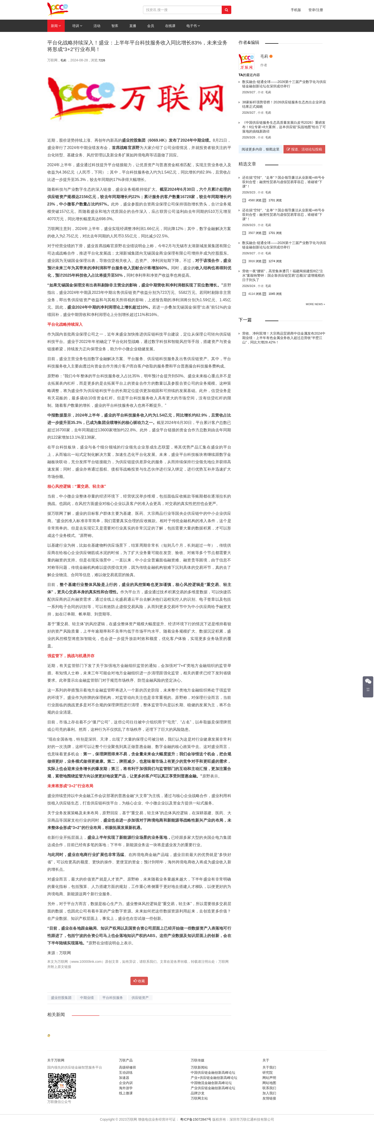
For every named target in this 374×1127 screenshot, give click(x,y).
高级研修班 (127, 1067)
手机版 (296, 10)
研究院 (267, 1072)
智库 (114, 26)
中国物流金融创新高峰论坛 (211, 1083)
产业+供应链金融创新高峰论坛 (214, 1078)
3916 (248, 261)
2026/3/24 (249, 286)
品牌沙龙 (198, 1093)
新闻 (56, 26)
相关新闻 (56, 1014)
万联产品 (126, 1060)
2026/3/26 (249, 137)
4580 (248, 200)
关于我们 (269, 1067)
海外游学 (126, 1088)
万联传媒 (198, 1060)
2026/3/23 (249, 192)
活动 (96, 26)
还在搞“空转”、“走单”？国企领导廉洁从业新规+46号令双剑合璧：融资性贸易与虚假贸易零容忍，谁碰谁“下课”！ (283, 182)
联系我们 (269, 1088)
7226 (102, 60)
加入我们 (269, 1093)
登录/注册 (316, 10)
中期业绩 (87, 998)
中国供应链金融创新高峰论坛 (213, 1072)
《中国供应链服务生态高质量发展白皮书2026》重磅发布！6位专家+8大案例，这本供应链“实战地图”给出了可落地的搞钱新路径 (284, 127)
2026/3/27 (249, 92)
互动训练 (126, 1072)
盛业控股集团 (61, 998)
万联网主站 (199, 1098)
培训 (77, 26)
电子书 (193, 26)
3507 (248, 233)
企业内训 (126, 1083)
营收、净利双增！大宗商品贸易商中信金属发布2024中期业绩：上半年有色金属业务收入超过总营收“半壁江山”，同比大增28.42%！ (283, 337)
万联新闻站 (199, 1067)
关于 (265, 1060)
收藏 (139, 981)
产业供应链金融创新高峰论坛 (213, 1088)
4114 (248, 294)
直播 (132, 26)
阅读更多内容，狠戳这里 (261, 149)
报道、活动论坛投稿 (304, 149)
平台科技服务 (113, 998)
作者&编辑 (249, 42)
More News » (315, 304)
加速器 (124, 1078)
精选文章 (247, 164)
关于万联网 (55, 1060)
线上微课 (126, 1093)
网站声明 (269, 1078)
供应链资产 (140, 998)
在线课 (170, 26)
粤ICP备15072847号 (195, 1119)
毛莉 (63, 60)
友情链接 (269, 1098)
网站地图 (269, 1083)
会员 (150, 26)
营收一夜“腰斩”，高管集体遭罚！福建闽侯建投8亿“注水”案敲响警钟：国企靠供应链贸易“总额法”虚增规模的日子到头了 (283, 275)
